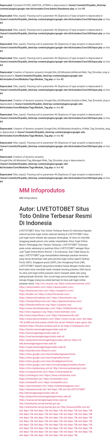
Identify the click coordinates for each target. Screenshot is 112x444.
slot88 (27, 322)
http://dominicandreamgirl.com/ (70, 368)
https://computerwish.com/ (33, 371)
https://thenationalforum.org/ (34, 304)
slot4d (50, 322)
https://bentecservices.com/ (34, 290)
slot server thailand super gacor (70, 322)
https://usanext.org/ (60, 304)
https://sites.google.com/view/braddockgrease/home (47, 354)
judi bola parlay (39, 322)
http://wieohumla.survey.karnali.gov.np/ (40, 403)
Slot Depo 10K (54, 389)
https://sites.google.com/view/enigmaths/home (44, 357)
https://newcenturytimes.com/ (75, 283)
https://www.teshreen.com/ (61, 311)
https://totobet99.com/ (31, 382)
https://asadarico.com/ (61, 290)
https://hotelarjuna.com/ (77, 326)
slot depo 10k (26, 410)
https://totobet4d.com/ (56, 382)
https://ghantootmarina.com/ (66, 301)
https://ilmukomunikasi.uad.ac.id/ (46, 326)
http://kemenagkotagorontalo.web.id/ (38, 393)
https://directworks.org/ (64, 297)
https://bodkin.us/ (28, 294)
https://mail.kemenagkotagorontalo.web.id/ (42, 336)
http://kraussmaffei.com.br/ (75, 407)
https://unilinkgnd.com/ (31, 375)
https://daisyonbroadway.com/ (35, 297)
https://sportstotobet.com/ (33, 385)
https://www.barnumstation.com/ (36, 318)
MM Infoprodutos (42, 190)
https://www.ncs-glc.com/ (68, 318)
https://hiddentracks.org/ (69, 308)
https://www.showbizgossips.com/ (37, 308)
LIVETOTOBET (77, 389)
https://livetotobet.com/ (56, 378)
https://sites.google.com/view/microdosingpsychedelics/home (52, 364)
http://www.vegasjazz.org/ (33, 311)
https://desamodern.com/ (60, 287)
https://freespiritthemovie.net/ (35, 301)
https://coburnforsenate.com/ (54, 294)
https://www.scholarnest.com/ (60, 375)
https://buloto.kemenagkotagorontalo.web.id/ (43, 329)
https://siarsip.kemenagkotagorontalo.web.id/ (43, 400)
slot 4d (66, 389)
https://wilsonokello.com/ (32, 287)
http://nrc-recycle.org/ (46, 283)
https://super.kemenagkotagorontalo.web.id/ (42, 347)
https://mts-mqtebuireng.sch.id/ (36, 368)
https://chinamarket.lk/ (61, 371)
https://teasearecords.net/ (65, 315)
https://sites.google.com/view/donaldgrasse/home (46, 361)
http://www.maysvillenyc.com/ (35, 315)
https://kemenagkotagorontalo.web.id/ (39, 333)
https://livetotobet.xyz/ (31, 378)
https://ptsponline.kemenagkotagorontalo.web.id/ (45, 340)
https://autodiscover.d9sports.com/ (38, 350)
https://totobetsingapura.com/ (64, 385)
